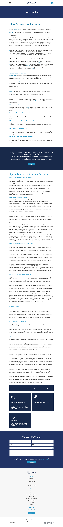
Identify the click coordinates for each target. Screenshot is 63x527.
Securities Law (31, 496)
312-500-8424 (31, 485)
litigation (35, 100)
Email (33, 444)
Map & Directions (31, 483)
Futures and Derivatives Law (31, 494)
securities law (16, 29)
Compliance (11, 91)
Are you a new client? (13, 447)
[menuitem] (10, 524)
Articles (31, 504)
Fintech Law (31, 502)
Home (31, 490)
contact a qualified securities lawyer (37, 139)
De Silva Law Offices (23, 30)
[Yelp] (31, 509)
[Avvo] (34, 509)
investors (21, 115)
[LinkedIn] (28, 509)
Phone (11, 444)
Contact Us (31, 164)
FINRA (39, 62)
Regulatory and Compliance (31, 498)
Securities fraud (12, 75)
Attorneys (31, 492)
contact (28, 107)
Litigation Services (31, 500)
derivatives (28, 65)
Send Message (31, 462)
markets (32, 68)
